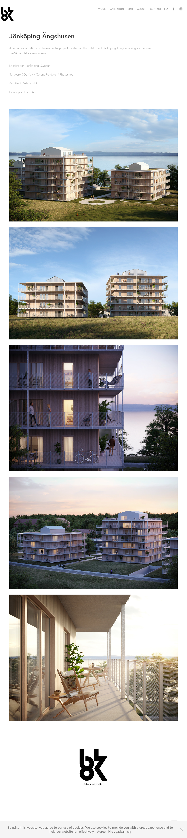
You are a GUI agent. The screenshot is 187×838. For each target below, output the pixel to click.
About (141, 9)
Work (102, 9)
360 (130, 9)
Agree (101, 831)
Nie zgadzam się (119, 831)
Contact (155, 9)
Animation (117, 9)
